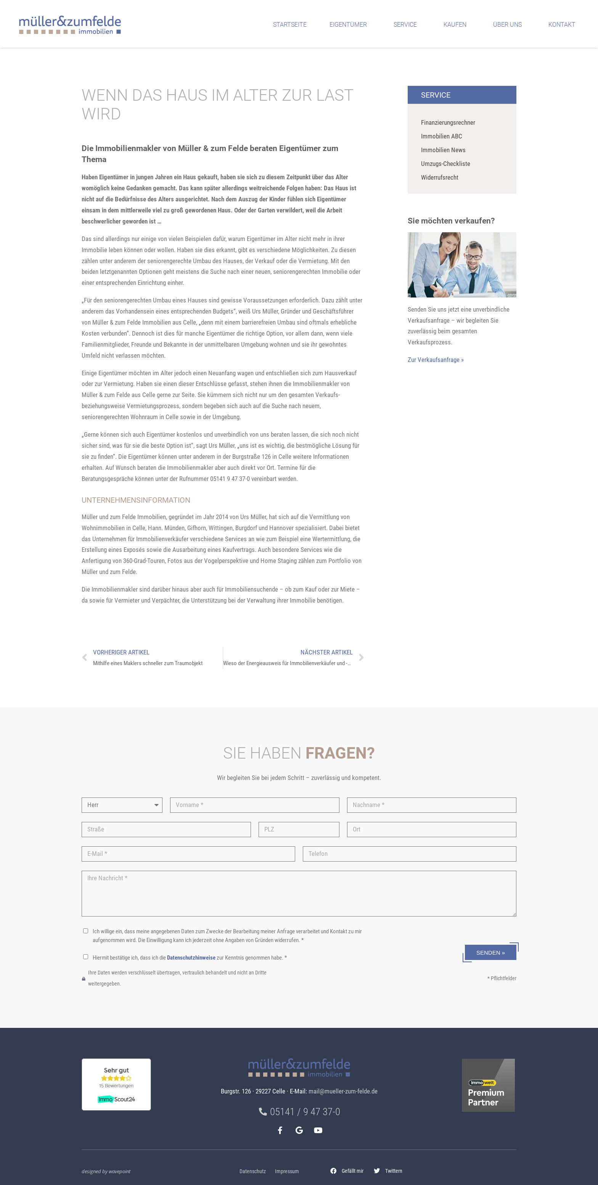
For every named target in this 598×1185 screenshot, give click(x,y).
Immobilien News (443, 150)
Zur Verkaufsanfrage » (436, 359)
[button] (347, 1171)
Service (407, 25)
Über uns (509, 25)
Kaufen (457, 25)
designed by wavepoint (106, 1171)
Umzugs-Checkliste (445, 163)
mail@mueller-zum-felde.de (343, 1091)
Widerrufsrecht (439, 177)
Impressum (287, 1171)
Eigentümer (350, 25)
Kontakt (563, 25)
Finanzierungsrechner (448, 122)
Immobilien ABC (441, 136)
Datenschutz (253, 1171)
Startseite (290, 24)
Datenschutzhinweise (191, 957)
